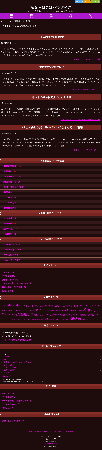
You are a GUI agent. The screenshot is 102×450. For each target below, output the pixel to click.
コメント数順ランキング (13, 187)
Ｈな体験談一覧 (9, 234)
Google (7, 357)
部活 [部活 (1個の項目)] (68, 319)
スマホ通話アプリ (10, 255)
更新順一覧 (10, 229)
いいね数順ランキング (12, 176)
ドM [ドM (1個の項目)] (93, 306)
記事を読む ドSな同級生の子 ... (86, 150)
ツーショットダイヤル (12, 250)
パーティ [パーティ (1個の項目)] (11, 310)
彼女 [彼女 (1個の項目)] (62, 315)
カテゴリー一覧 (9, 197)
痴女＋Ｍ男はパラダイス (51, 7)
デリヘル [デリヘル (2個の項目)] (85, 306)
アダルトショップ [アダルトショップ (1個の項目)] (41, 306)
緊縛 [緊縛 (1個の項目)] (39, 319)
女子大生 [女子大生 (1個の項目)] (13, 315)
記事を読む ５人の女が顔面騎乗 (86, 59)
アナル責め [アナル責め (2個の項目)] (55, 306)
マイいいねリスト (10, 203)
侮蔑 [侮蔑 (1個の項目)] (75, 310)
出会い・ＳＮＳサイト (12, 260)
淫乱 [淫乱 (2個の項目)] (87, 314)
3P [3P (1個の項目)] (4, 306)
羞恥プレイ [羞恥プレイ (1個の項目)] (60, 319)
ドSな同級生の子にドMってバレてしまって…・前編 (52, 127)
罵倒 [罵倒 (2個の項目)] (46, 319)
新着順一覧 (9, 224)
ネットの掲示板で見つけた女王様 (51, 97)
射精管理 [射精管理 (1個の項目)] (55, 315)
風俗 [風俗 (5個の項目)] (76, 318)
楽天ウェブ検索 (10, 367)
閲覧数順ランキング (11, 182)
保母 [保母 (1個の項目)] (81, 310)
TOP (30, 431)
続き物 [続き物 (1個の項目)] (33, 319)
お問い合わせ (7, 291)
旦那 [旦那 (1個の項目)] (80, 315)
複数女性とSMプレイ (51, 67)
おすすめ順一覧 (9, 218)
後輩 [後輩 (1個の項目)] (67, 315)
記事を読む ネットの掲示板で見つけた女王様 (80, 120)
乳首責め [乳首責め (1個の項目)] (59, 310)
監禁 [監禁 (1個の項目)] (19, 319)
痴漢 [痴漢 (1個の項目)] (14, 319)
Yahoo (6, 359)
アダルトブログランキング (13, 421)
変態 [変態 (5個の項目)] (89, 310)
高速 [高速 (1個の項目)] (85, 319)
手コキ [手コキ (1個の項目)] (74, 315)
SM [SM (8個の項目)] (12, 305)
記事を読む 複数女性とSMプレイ (85, 89)
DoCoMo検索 (9, 370)
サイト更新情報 (8, 276)
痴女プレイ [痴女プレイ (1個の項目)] (6, 319)
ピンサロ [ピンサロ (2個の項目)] (22, 310)
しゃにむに (8, 365)
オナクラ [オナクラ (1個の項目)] (67, 306)
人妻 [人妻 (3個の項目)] (68, 310)
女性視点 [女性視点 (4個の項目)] (25, 314)
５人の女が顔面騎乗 (52, 36)
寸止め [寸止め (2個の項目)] (46, 314)
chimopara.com (51, 444)
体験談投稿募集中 (12, 166)
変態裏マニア (9, 372)
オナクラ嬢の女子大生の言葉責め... (19, 340)
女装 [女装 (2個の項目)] (37, 314)
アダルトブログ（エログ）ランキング (19, 362)
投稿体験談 (8, 192)
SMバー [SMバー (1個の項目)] (22, 306)
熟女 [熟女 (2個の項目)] (94, 314)
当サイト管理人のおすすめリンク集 (17, 283)
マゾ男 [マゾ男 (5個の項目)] (42, 310)
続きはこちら (7, 376)
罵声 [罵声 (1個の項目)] (52, 319)
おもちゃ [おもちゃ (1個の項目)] (30, 306)
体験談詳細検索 (9, 208)
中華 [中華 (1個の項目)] (52, 310)
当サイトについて (9, 272)
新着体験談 (9, 171)
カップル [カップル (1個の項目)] (75, 306)
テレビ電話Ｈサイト (11, 244)
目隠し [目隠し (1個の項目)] (26, 319)
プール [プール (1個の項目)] (31, 310)
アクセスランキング (10, 280)
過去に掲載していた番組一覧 (14, 287)
